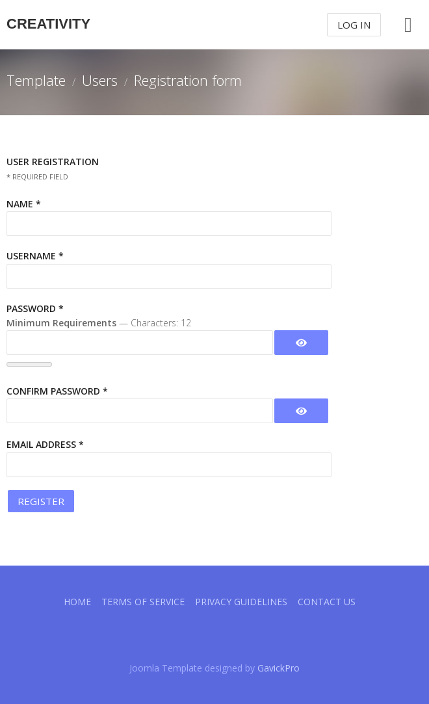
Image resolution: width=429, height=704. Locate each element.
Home (77, 601)
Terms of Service (143, 601)
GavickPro (278, 668)
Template (36, 80)
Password (35, 308)
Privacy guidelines (241, 601)
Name (23, 204)
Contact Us (327, 601)
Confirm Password (57, 391)
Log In (353, 24)
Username (35, 256)
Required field (37, 176)
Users (100, 80)
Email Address (45, 444)
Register (41, 501)
